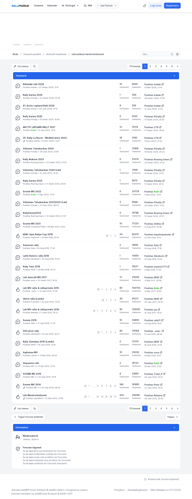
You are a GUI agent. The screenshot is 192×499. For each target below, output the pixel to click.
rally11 (157, 320)
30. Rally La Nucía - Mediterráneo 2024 (45, 137)
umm (33, 280)
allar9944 (35, 334)
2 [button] (150, 66)
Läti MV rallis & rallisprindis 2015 (41, 288)
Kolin (33, 130)
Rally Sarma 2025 (32, 116)
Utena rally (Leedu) (33, 298)
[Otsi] (172, 54)
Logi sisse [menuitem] (155, 5)
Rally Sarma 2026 (32, 95)
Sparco (35, 439)
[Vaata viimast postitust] (162, 84)
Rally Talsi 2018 (31, 266)
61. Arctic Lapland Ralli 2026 (38, 105)
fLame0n (35, 302)
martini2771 (160, 266)
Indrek (34, 87)
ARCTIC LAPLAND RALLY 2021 (39, 127)
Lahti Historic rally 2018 (36, 255)
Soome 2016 (30, 320)
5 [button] (166, 66)
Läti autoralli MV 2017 (35, 277)
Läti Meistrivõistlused (34, 395)
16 (111, 396)
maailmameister (162, 234)
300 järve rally (31, 331)
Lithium (34, 355)
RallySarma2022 (32, 213)
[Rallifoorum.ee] (20, 5)
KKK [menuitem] (88, 5)
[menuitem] (38, 5)
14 (102, 396)
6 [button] (172, 66)
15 (106, 396)
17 (115, 396)
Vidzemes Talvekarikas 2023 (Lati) (42, 170)
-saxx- (34, 291)
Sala (33, 248)
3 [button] (155, 66)
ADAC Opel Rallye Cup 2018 (38, 234)
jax (155, 309)
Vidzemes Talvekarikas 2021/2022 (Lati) (45, 202)
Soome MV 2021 (32, 223)
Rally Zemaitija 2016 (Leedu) (38, 341)
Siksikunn (35, 259)
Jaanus (26, 439)
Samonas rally (31, 245)
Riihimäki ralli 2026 (33, 84)
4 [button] (161, 66)
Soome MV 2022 (32, 191)
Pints (156, 384)
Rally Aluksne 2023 (33, 159)
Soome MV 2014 (32, 384)
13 (98, 396)
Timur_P (158, 374)
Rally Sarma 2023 (32, 180)
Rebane (34, 312)
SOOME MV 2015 (32, 373)
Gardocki (35, 237)
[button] (178, 66)
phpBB (24, 490)
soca (156, 352)
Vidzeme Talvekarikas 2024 (38, 148)
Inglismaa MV (30, 352)
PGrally (34, 98)
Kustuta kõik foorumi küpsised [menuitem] (161, 479)
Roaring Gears (37, 162)
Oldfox (157, 223)
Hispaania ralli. (31, 363)
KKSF (33, 269)
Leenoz (84, 490)
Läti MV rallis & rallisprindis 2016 (41, 309)
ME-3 (33, 366)
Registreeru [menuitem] (172, 5)
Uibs (33, 323)
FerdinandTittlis (38, 227)
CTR (156, 127)
